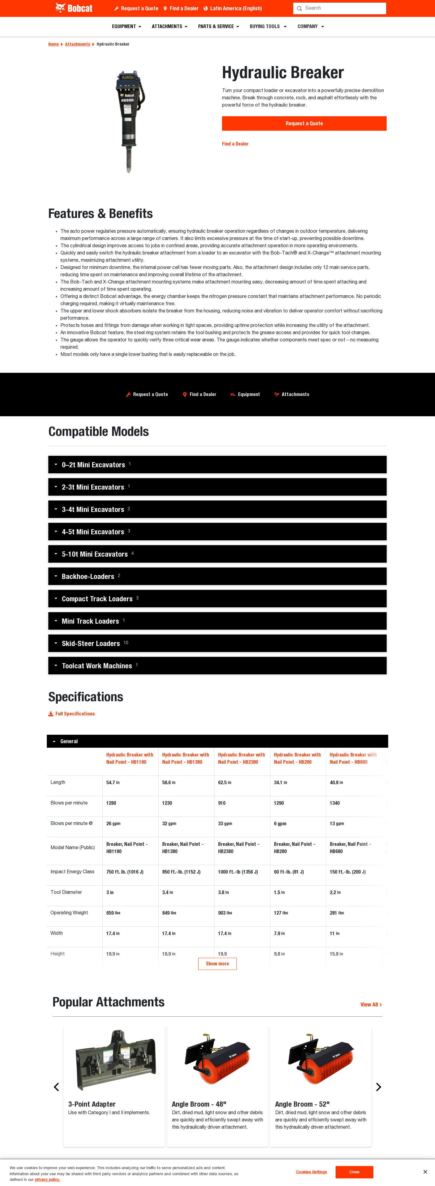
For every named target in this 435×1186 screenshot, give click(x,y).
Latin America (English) (236, 8)
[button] (217, 464)
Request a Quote (139, 8)
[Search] (340, 8)
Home (53, 44)
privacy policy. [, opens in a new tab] (47, 1180)
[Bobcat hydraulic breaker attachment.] (130, 122)
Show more (217, 1000)
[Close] (425, 1171)
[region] (217, 1172)
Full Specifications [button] (71, 714)
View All (371, 1040)
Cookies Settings (311, 1172)
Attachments (77, 44)
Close (354, 1172)
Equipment (249, 394)
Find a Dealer (184, 8)
